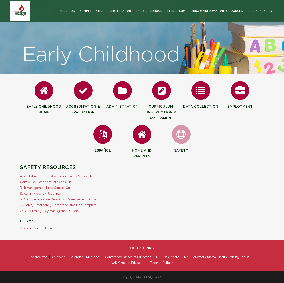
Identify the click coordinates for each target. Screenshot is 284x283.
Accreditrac (39, 257)
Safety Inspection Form (36, 228)
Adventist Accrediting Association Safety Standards (56, 176)
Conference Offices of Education (128, 257)
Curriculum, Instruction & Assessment (161, 105)
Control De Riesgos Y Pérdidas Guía (45, 182)
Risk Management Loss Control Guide (47, 188)
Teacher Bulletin (161, 263)
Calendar (58, 257)
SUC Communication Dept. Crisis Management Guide (58, 199)
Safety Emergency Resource (40, 193)
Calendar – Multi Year (85, 257)
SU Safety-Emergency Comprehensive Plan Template (58, 205)
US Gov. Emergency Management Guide (49, 211)
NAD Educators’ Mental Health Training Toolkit (216, 257)
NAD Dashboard (167, 257)
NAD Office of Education (128, 263)
